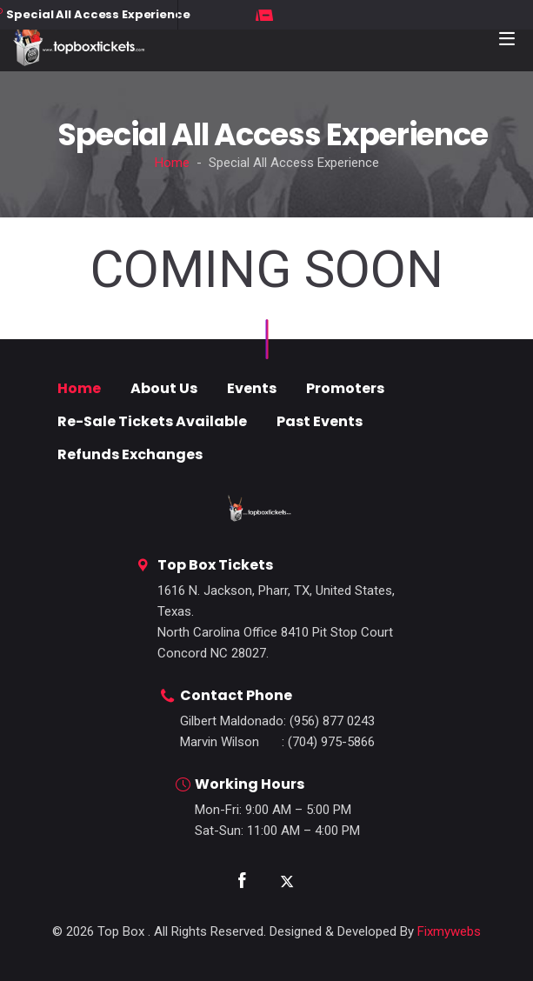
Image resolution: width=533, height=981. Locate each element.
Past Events (319, 421)
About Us (163, 388)
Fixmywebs (449, 931)
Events (251, 388)
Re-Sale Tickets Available (152, 421)
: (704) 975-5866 (277, 741)
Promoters (345, 388)
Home (172, 162)
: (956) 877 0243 (277, 721)
